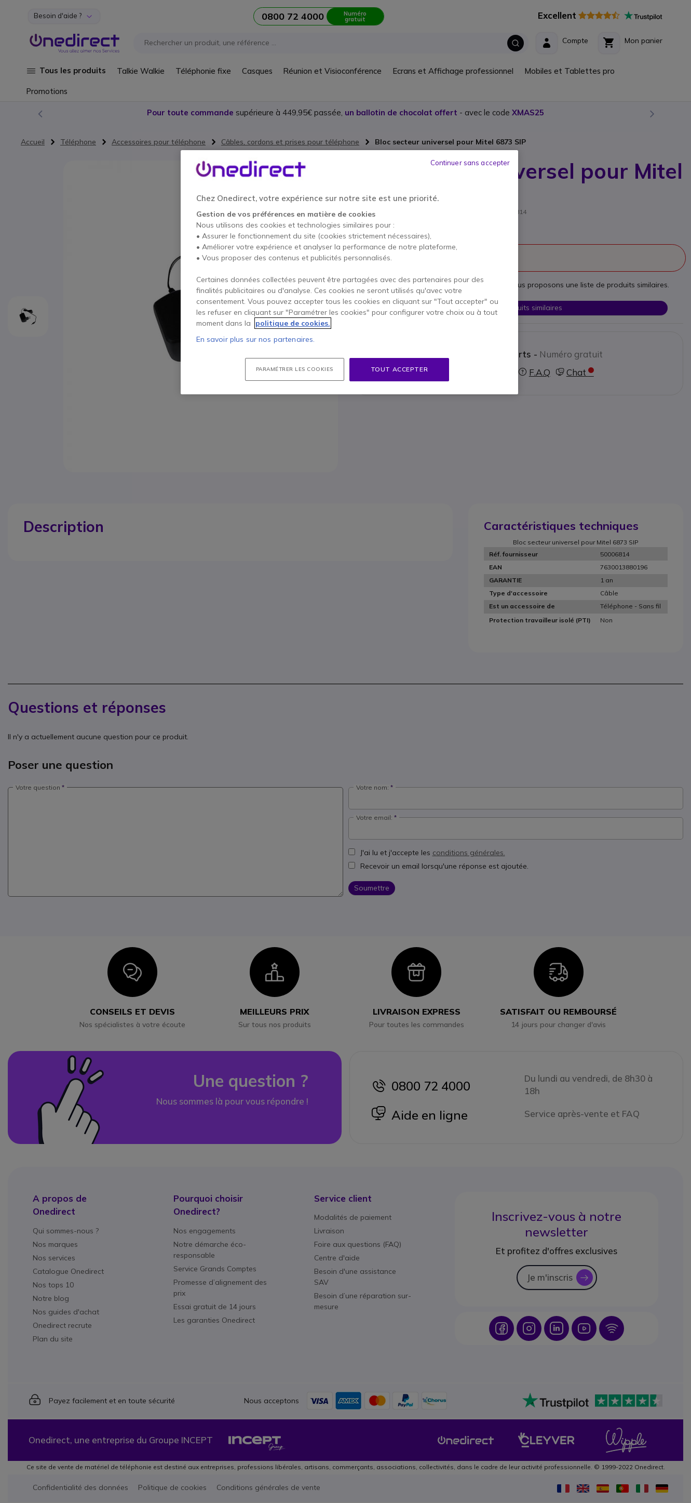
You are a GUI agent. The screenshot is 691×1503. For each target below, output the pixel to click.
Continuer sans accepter (470, 162)
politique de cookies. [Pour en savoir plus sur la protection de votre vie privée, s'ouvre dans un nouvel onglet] (292, 323)
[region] (349, 272)
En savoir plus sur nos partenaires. (255, 339)
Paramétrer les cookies (294, 369)
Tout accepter (399, 369)
